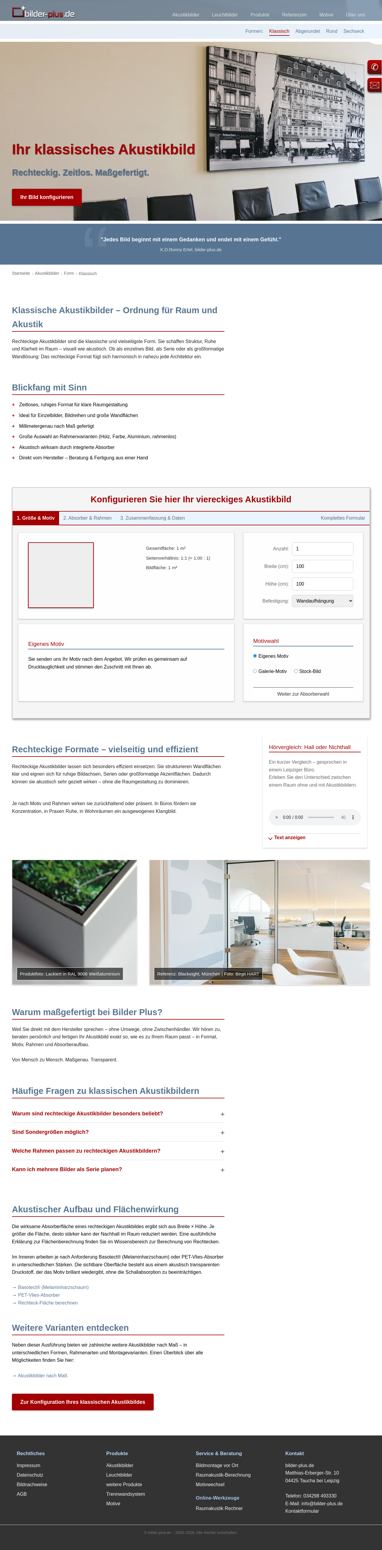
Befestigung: (276, 600)
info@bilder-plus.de (322, 1503)
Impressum (28, 1465)
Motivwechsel (210, 1484)
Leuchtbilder (225, 14)
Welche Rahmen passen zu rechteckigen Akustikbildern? (86, 1151)
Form (69, 273)
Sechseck (354, 31)
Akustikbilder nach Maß (42, 1375)
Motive (326, 14)
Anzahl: (281, 548)
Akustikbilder (185, 14)
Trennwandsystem (125, 1494)
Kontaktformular (302, 1511)
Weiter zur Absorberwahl (303, 694)
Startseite (21, 273)
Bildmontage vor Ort (217, 1465)
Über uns (355, 14)
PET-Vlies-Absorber (39, 1295)
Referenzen (294, 14)
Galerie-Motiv (270, 671)
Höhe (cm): (277, 583)
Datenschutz (30, 1475)
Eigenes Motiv (270, 656)
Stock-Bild (307, 671)
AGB (22, 1494)
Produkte (259, 14)
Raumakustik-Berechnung (223, 1475)
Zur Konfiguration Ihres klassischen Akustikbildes (82, 1402)
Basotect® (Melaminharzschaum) (53, 1287)
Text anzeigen (287, 837)
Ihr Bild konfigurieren (46, 197)
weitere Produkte (124, 1484)
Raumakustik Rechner (219, 1508)
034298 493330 (319, 1495)
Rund (331, 31)
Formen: (254, 31)
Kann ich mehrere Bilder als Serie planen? (67, 1169)
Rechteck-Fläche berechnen (48, 1302)
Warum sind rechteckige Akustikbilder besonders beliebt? (87, 1113)
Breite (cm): (276, 566)
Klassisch (279, 31)
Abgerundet (307, 31)
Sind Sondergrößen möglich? (50, 1132)
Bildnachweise (32, 1484)
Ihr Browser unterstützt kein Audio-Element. (315, 817)
